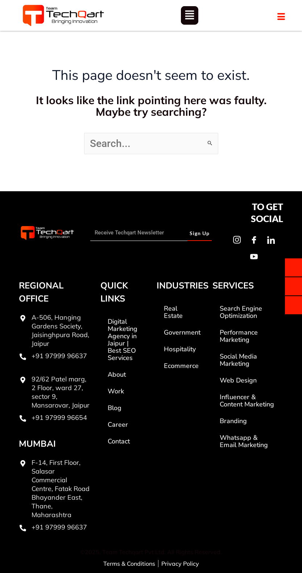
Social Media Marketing (238, 360)
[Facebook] (253, 239)
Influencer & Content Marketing (247, 401)
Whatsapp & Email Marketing (244, 441)
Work (116, 391)
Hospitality (180, 349)
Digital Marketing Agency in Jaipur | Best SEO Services (122, 339)
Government (182, 332)
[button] (189, 15)
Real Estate (173, 312)
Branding (233, 421)
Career (118, 424)
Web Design (238, 380)
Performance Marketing (239, 336)
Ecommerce (181, 365)
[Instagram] (236, 239)
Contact (119, 441)
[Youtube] (253, 256)
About (117, 374)
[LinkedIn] (270, 239)
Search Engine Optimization (241, 312)
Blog (114, 408)
